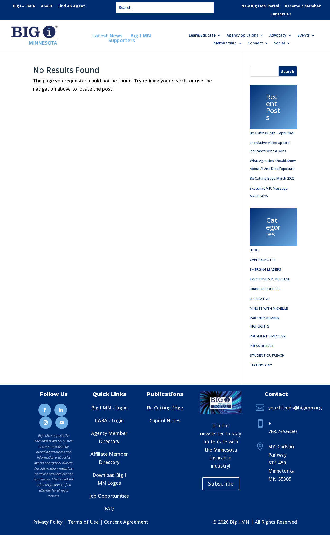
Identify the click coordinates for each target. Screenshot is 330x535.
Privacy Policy (48, 522)
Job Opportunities (109, 496)
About (46, 6)
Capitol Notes (263, 259)
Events (304, 35)
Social (279, 43)
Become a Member (303, 6)
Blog (254, 249)
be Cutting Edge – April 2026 (272, 133)
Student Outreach (267, 355)
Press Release (262, 345)
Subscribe (220, 483)
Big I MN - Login (109, 407)
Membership (225, 43)
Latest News (108, 35)
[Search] (287, 71)
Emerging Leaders (265, 269)
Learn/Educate (202, 35)
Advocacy (277, 35)
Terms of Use (83, 522)
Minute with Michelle (269, 308)
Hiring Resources (265, 288)
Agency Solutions (242, 35)
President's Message (268, 336)
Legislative (259, 298)
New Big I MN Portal (260, 6)
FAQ (109, 508)
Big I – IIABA (24, 6)
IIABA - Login (109, 420)
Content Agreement (126, 522)
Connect (255, 43)
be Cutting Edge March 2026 (272, 178)
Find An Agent (71, 6)
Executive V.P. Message (270, 279)
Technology (261, 365)
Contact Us (280, 14)
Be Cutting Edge (165, 407)
